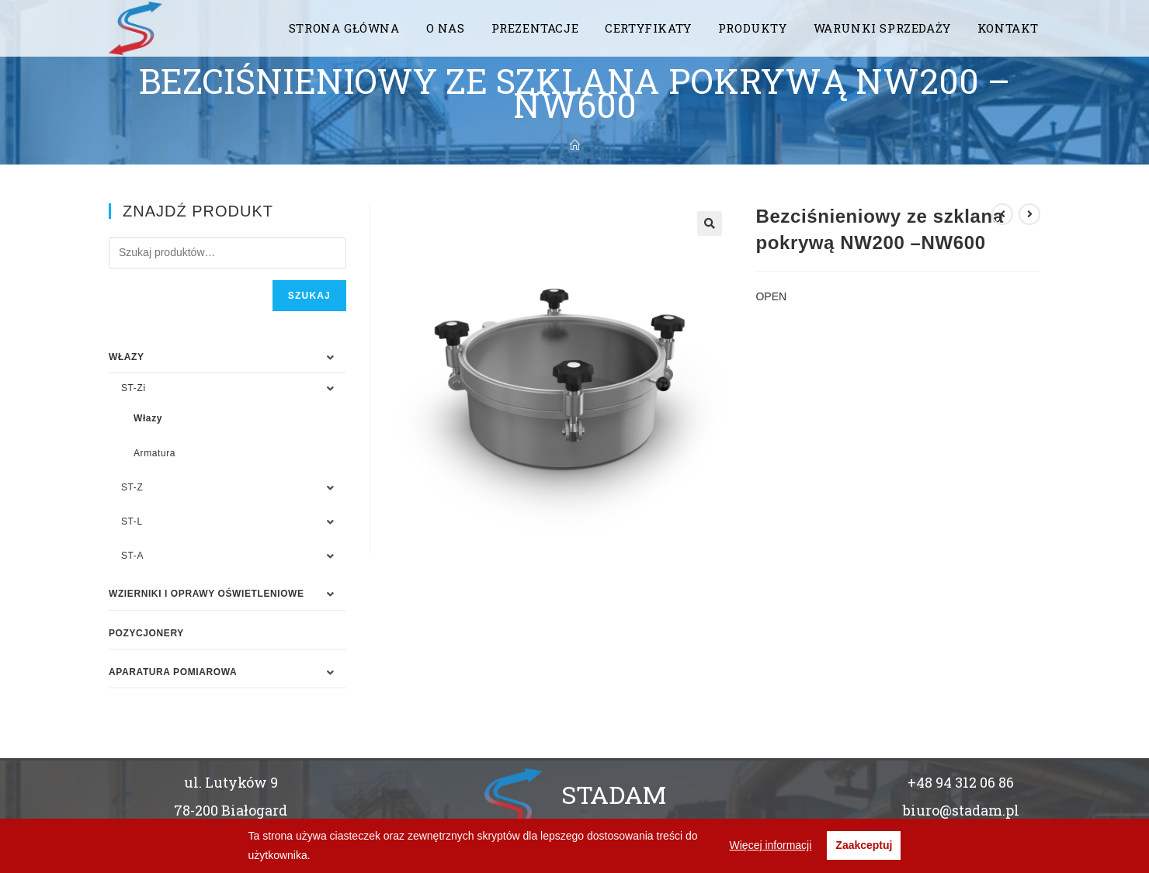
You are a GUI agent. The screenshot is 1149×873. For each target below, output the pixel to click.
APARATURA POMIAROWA (173, 672)
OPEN (770, 296)
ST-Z (132, 487)
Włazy (148, 418)
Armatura (154, 453)
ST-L (132, 521)
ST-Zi (133, 388)
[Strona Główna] (575, 145)
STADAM (613, 794)
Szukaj (309, 295)
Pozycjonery (146, 633)
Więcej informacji (771, 845)
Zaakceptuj (863, 845)
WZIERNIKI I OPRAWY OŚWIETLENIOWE (206, 593)
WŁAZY (126, 357)
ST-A (132, 555)
